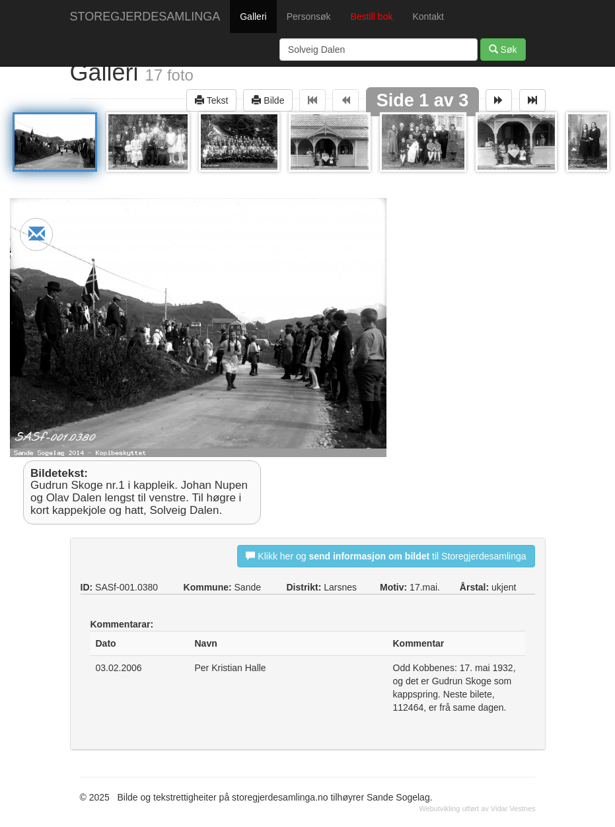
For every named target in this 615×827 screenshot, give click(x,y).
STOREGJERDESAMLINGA (145, 16)
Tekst (211, 100)
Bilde (268, 100)
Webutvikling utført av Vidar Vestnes (477, 808)
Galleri (253, 16)
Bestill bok (372, 16)
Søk (503, 49)
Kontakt (427, 16)
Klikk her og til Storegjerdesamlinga (386, 555)
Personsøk (309, 16)
